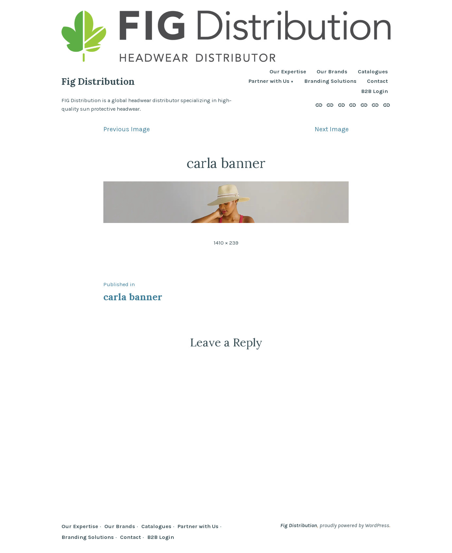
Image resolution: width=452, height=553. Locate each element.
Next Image (332, 129)
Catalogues (373, 72)
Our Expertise (287, 72)
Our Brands (332, 72)
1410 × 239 (226, 243)
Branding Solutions (330, 81)
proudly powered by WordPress (354, 525)
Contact (377, 81)
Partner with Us (269, 81)
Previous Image (126, 129)
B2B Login (374, 91)
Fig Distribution (98, 81)
